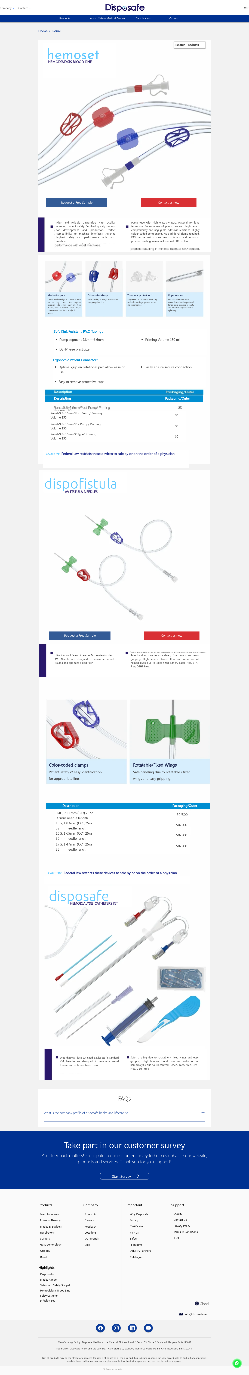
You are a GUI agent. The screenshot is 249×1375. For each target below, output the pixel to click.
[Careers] (182, 18)
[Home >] (44, 30)
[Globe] (197, 1303)
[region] (189, 45)
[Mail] (181, 1314)
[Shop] (237, 1363)
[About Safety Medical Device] (109, 18)
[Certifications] (148, 18)
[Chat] (100, 1328)
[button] (23, 8)
